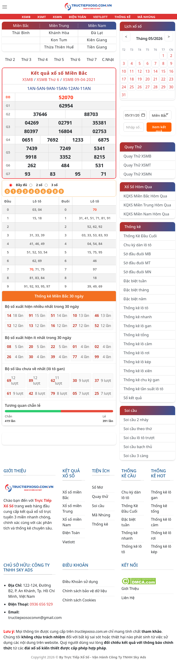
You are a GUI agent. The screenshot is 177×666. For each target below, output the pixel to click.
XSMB (32, 18)
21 (155, 81)
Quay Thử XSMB (137, 158)
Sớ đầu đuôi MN (137, 274)
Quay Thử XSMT (137, 167)
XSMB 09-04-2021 (79, 82)
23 (171, 81)
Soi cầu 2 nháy (136, 422)
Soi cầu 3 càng (136, 458)
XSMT (46, 18)
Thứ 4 (43, 62)
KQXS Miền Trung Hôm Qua (147, 207)
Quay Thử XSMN (138, 176)
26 (140, 89)
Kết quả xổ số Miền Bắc (59, 76)
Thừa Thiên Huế (59, 49)
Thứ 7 (92, 62)
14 (155, 74)
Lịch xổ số (133, 29)
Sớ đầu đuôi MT (137, 265)
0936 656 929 (41, 607)
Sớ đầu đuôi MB (137, 256)
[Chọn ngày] (135, 117)
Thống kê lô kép (137, 364)
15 (163, 74)
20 (147, 81)
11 (132, 74)
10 (124, 74)
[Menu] (4, 6)
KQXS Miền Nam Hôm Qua (146, 216)
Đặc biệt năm (135, 301)
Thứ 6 (75, 62)
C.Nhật (108, 62)
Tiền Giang (97, 49)
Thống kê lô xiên (138, 373)
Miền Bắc (21, 28)
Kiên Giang (97, 42)
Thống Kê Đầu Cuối (140, 238)
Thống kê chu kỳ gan (141, 382)
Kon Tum (59, 42)
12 (140, 74)
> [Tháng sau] (168, 39)
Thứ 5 (59, 62)
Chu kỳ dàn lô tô (137, 247)
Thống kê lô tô (136, 310)
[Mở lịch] (143, 117)
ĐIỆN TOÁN (77, 18)
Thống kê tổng (136, 337)
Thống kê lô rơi (136, 355)
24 (124, 89)
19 (140, 81)
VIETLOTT (98, 18)
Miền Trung (59, 28)
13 (147, 74)
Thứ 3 (26, 62)
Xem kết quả (159, 130)
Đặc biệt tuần (135, 283)
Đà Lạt (97, 35)
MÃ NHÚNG (140, 18)
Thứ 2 (10, 62)
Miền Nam (97, 28)
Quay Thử (133, 149)
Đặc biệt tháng (136, 292)
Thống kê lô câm (138, 346)
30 (171, 89)
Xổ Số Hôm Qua (138, 189)
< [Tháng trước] (126, 39)
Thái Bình (21, 35)
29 (163, 89)
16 (171, 74)
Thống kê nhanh (138, 319)
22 (163, 81)
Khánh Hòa (59, 35)
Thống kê (132, 229)
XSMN (59, 18)
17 (124, 81)
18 (132, 81)
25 (132, 89)
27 (147, 89)
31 (124, 97)
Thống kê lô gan (137, 328)
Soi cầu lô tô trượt (139, 440)
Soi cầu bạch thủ (138, 449)
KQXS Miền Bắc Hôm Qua (145, 198)
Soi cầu (130, 413)
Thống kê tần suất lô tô (143, 391)
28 (155, 89)
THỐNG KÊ (118, 18)
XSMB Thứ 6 (48, 82)
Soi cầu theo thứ (138, 431)
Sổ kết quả (133, 400)
